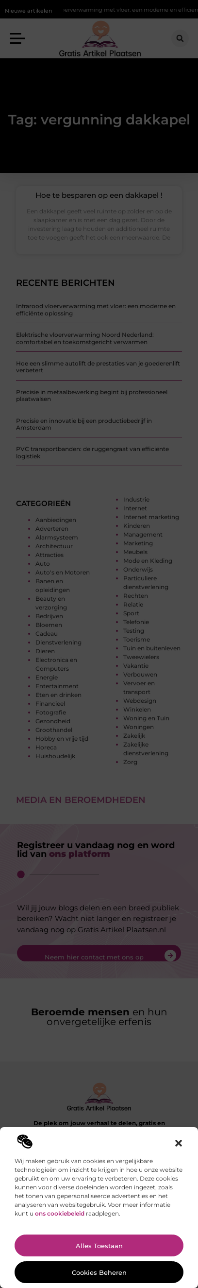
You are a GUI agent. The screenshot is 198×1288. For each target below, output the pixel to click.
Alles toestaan (99, 1246)
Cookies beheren (99, 1272)
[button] (178, 1143)
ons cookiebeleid (59, 1213)
